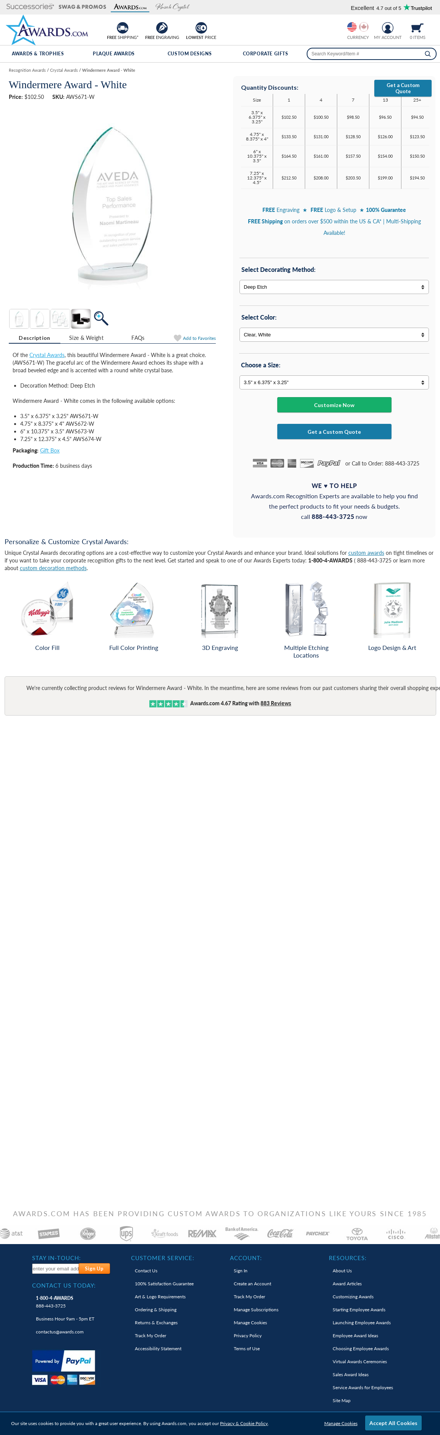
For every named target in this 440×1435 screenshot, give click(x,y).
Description (34, 338)
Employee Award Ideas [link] (355, 1335)
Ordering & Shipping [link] (155, 1309)
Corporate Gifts (265, 54)
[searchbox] (372, 54)
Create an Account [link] (252, 1283)
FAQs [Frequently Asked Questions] (137, 338)
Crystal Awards (47, 355)
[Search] (428, 54)
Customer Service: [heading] (162, 1257)
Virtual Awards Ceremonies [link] (360, 1361)
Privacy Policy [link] (248, 1335)
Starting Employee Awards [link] (359, 1309)
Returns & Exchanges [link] (156, 1322)
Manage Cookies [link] (250, 1322)
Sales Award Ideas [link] (351, 1374)
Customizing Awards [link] (353, 1296)
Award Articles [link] (347, 1283)
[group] (358, 27)
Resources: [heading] (348, 1257)
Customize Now (334, 405)
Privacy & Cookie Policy (244, 1423)
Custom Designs (190, 54)
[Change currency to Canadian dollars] (364, 27)
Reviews (275, 703)
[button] (30, 7)
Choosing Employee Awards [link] (361, 1348)
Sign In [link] (240, 1270)
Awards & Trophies (38, 54)
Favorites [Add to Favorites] (199, 338)
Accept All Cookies (393, 1423)
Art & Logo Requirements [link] (160, 1296)
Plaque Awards (114, 54)
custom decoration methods (53, 568)
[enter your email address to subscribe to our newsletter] (55, 1269)
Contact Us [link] (146, 1270)
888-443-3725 (54, 1302)
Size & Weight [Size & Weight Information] (86, 338)
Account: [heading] (246, 1257)
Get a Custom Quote (403, 88)
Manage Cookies (341, 1423)
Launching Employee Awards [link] (362, 1322)
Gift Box (50, 450)
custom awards (366, 552)
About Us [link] (342, 1270)
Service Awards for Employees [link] (363, 1387)
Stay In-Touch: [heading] (56, 1257)
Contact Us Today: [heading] (64, 1285)
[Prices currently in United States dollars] (352, 27)
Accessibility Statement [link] (158, 1348)
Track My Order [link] (150, 1335)
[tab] (34, 338)
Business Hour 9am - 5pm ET (65, 1319)
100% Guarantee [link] (164, 1283)
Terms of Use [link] (247, 1348)
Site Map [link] (342, 1400)
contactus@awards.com (60, 1332)
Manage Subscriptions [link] (256, 1309)
